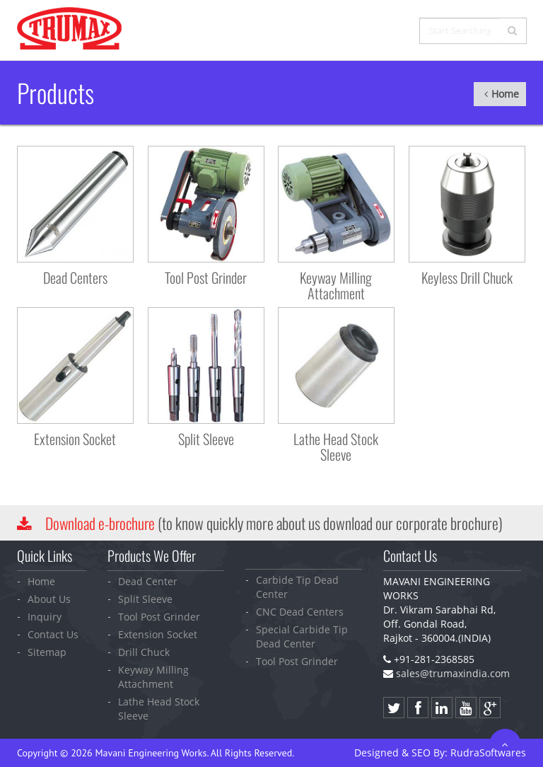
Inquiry (45, 616)
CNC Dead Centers (300, 611)
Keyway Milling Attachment (153, 677)
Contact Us (53, 634)
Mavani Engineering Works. (151, 752)
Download (101, 523)
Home (482, 93)
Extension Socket (157, 634)
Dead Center (147, 581)
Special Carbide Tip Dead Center (302, 636)
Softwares (488, 752)
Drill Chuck (144, 652)
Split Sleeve (145, 599)
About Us (49, 599)
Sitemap (47, 652)
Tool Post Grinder (159, 616)
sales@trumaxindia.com (453, 673)
